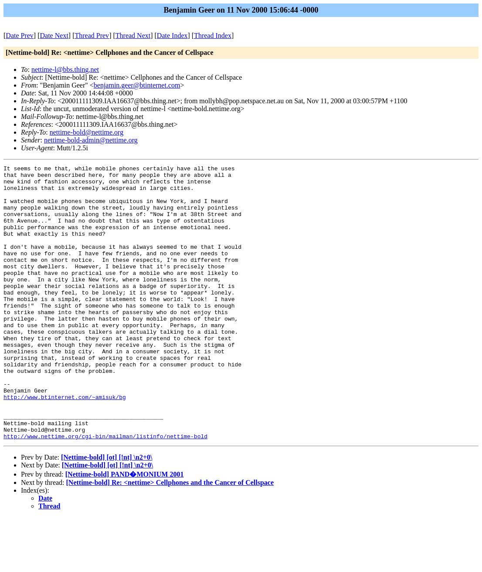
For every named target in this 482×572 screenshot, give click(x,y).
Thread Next (132, 35)
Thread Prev (92, 35)
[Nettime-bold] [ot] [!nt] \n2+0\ (107, 512)
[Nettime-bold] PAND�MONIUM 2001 (124, 529)
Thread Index (212, 35)
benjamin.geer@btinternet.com (137, 85)
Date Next (54, 35)
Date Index (172, 35)
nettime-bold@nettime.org (87, 132)
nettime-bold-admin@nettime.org (91, 140)
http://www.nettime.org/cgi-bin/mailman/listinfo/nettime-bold (105, 491)
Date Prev (20, 35)
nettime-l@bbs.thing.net (65, 69)
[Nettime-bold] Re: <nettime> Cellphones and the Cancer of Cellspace (170, 537)
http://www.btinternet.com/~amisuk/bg (64, 444)
